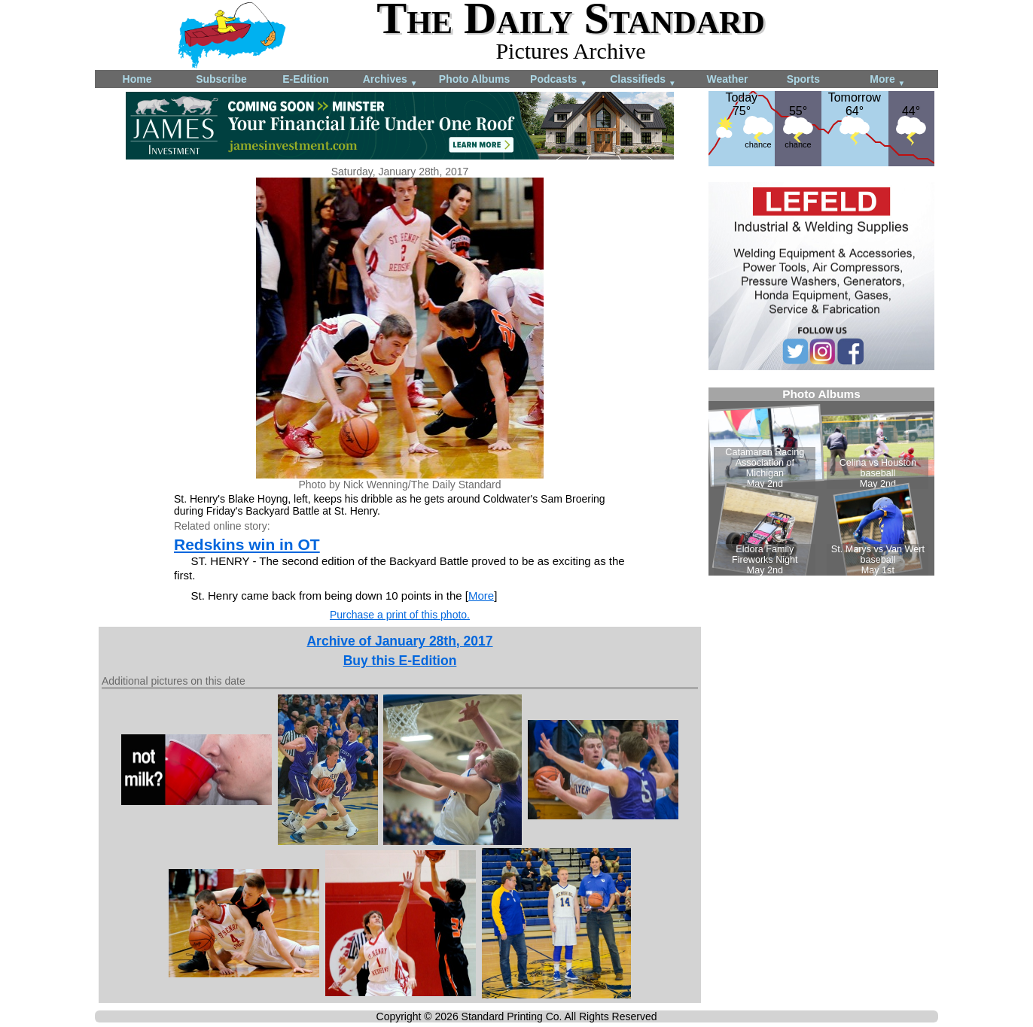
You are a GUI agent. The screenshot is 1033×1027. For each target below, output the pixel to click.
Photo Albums (474, 79)
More (887, 80)
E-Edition (305, 79)
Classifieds (643, 80)
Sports (803, 79)
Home (137, 79)
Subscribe (221, 79)
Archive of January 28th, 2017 (399, 641)
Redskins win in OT (247, 544)
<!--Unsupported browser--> (821, 481)
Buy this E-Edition (400, 660)
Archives (390, 80)
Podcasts (558, 80)
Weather (727, 79)
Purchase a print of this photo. (400, 615)
